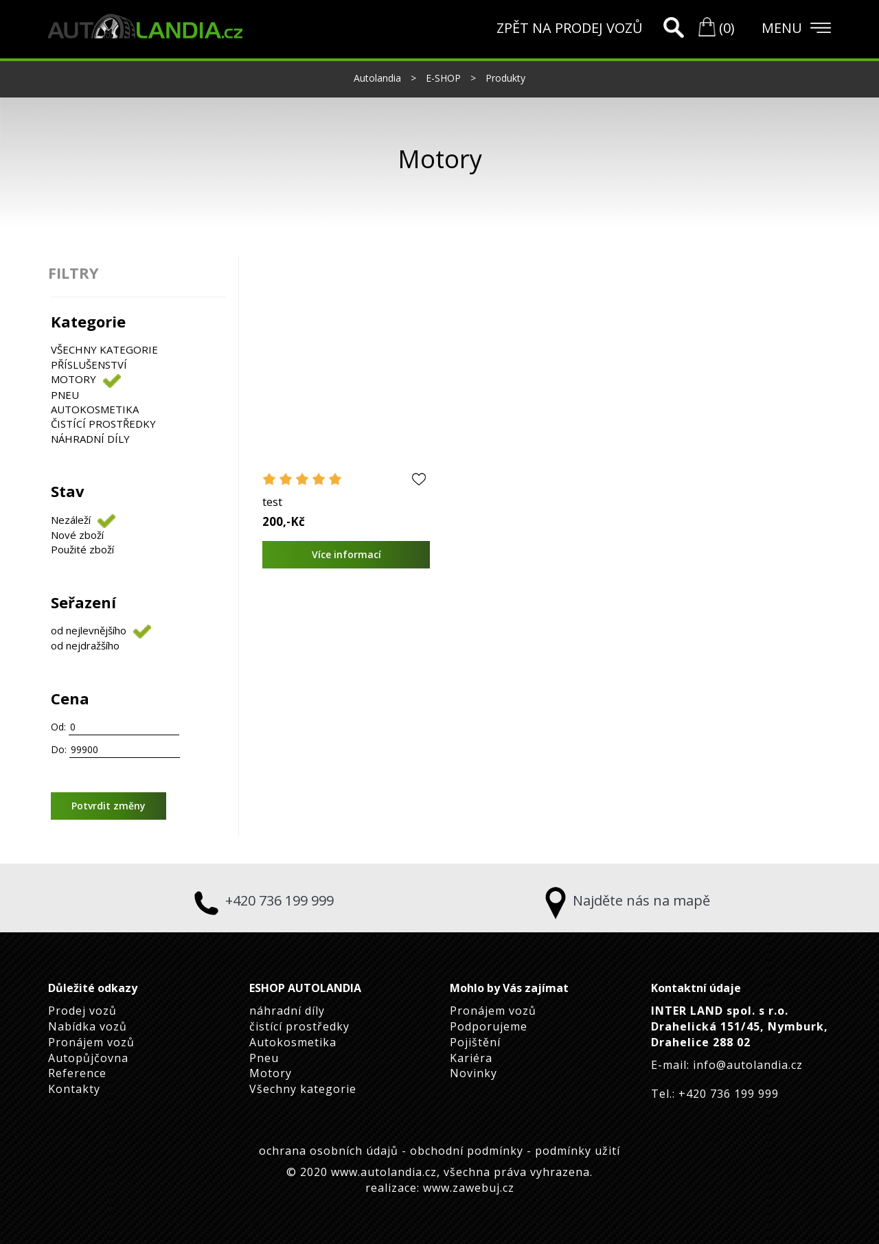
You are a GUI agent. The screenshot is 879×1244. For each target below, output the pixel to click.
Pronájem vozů (91, 1042)
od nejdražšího (85, 645)
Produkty (505, 77)
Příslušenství (89, 364)
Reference (77, 1073)
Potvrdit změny (108, 805)
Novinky (473, 1073)
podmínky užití (577, 1150)
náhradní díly (90, 439)
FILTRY (73, 272)
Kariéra (471, 1058)
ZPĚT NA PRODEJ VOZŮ (569, 28)
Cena (70, 698)
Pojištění (475, 1042)
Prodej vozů (82, 1010)
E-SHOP (445, 77)
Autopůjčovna (88, 1058)
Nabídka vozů (87, 1026)
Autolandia (379, 77)
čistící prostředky (103, 423)
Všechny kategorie (104, 349)
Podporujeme (488, 1026)
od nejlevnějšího (88, 630)
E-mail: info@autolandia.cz (727, 1064)
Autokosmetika (95, 409)
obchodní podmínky (468, 1150)
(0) (716, 28)
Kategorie (88, 321)
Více (345, 554)
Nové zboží (77, 535)
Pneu (65, 395)
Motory (73, 379)
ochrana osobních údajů (330, 1150)
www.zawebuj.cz (468, 1187)
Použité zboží (82, 549)
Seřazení (83, 602)
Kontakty (74, 1088)
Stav (67, 491)
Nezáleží (71, 520)
